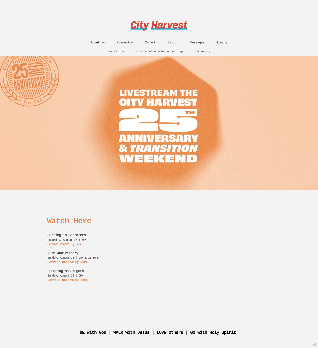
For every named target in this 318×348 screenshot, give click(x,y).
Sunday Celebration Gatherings (160, 51)
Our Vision (115, 51)
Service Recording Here (64, 244)
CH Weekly (203, 51)
